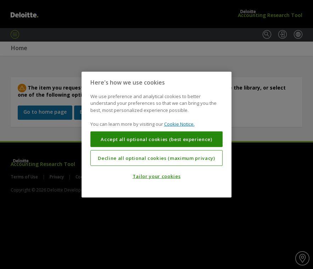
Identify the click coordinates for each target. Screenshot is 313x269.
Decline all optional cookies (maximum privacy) (156, 158)
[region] (157, 134)
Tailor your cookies (156, 176)
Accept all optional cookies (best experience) (156, 139)
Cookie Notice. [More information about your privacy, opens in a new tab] (179, 124)
